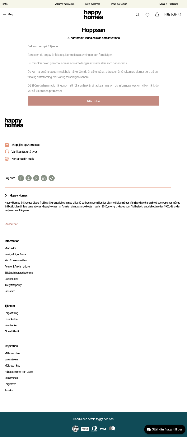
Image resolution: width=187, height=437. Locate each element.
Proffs (4, 4)
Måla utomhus (12, 365)
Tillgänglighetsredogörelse (19, 272)
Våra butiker (11, 325)
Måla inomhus (12, 353)
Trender (9, 390)
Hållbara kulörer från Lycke (19, 371)
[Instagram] (29, 178)
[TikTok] (52, 178)
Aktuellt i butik (12, 331)
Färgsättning (11, 313)
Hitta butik (173, 14)
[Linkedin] (44, 178)
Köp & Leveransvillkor (16, 260)
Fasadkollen (11, 319)
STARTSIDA (93, 100)
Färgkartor (10, 384)
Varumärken (11, 359)
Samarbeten (11, 377)
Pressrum (10, 291)
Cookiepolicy (11, 278)
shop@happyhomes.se (26, 145)
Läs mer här (11, 224)
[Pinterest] (36, 178)
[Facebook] (21, 178)
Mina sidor (10, 248)
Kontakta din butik (23, 159)
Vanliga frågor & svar (21, 152)
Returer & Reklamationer (17, 266)
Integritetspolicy (13, 285)
